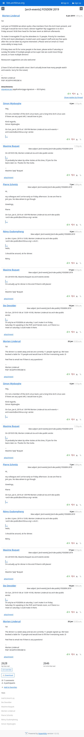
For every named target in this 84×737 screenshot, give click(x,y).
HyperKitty (42, 733)
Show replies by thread (73, 97)
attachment (8, 177)
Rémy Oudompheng (13, 231)
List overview (7, 670)
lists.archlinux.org (15, 2)
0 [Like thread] (69, 93)
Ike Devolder (9, 305)
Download (8, 675)
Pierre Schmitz (10, 184)
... (7, 136)
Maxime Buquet (11, 146)
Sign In (65, 3)
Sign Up (76, 3)
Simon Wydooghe (12, 103)
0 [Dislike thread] (73, 93)
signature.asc (6, 89)
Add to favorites (9, 687)
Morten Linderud (11, 15)
